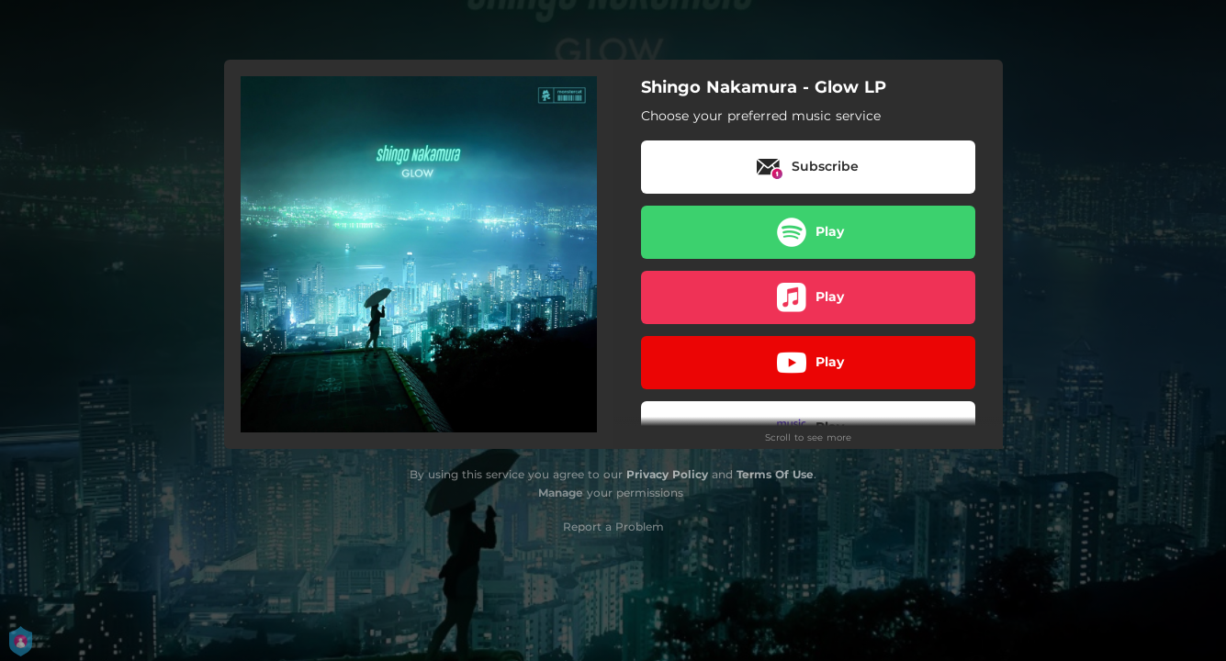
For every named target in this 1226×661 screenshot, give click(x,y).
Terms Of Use (775, 474)
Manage (560, 492)
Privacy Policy (667, 474)
